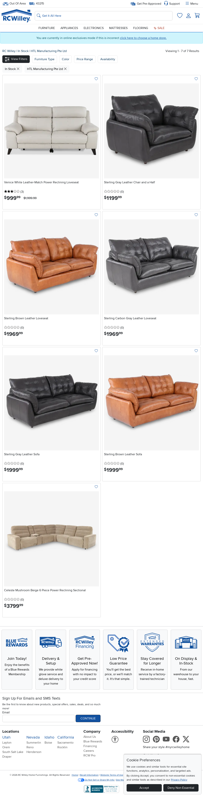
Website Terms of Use (111, 775)
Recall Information (89, 775)
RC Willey (9, 51)
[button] (16, 59)
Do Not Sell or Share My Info (96, 779)
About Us (89, 737)
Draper (6, 757)
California (65, 737)
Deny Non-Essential (181, 788)
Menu (191, 3)
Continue (88, 718)
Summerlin (33, 743)
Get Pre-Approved (146, 3)
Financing (90, 746)
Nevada (33, 737)
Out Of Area (14, 3)
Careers (88, 751)
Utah (6, 737)
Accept (144, 788)
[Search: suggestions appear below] (103, 15)
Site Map (120, 779)
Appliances (69, 28)
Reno (30, 747)
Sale (159, 28)
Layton (6, 743)
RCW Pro (89, 755)
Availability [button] (107, 59)
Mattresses (118, 28)
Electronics (94, 28)
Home (75, 775)
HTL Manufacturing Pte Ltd (49, 51)
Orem (6, 747)
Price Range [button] (85, 59)
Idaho (49, 737)
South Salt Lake (12, 752)
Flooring (140, 28)
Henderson (33, 752)
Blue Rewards (92, 741)
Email (6, 712)
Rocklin (62, 747)
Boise (48, 743)
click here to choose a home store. (143, 38)
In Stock (23, 51)
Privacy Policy (179, 779)
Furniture (46, 28)
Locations (10, 731)
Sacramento (65, 743)
